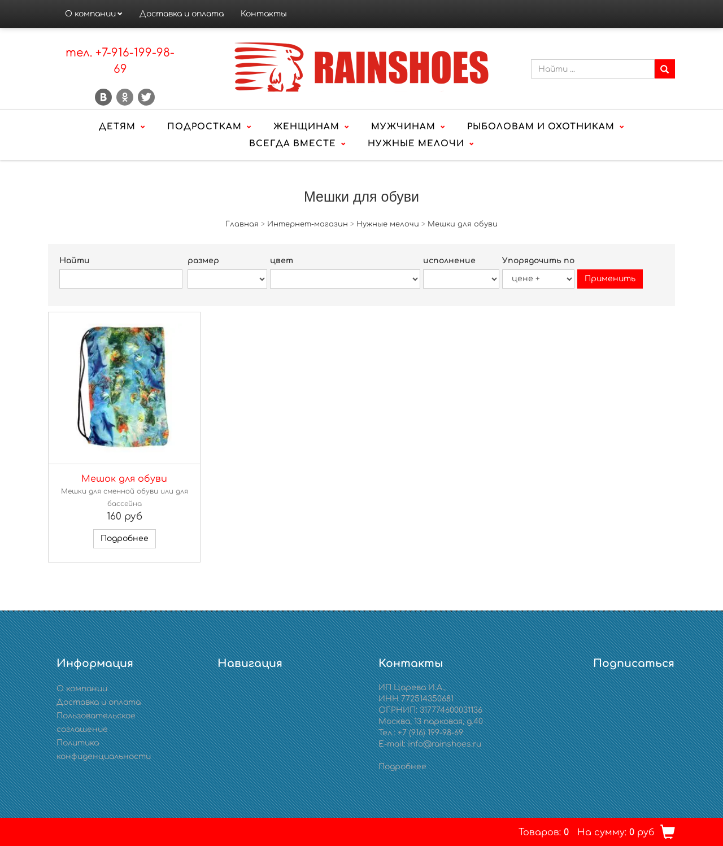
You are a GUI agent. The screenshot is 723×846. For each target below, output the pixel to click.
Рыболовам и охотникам (541, 127)
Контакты (264, 14)
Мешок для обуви (124, 479)
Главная (242, 224)
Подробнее (125, 538)
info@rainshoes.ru (444, 744)
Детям (117, 127)
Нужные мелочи (416, 144)
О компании (90, 14)
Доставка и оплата (182, 14)
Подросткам (204, 127)
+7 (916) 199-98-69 (430, 733)
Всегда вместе (292, 144)
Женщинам (306, 127)
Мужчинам (403, 127)
